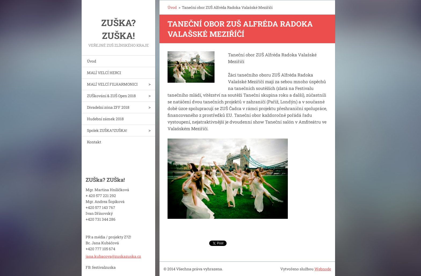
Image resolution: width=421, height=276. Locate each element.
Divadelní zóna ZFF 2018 (108, 107)
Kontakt (94, 141)
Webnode (322, 268)
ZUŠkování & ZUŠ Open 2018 (111, 95)
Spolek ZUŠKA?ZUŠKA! (107, 130)
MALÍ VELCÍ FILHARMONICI (112, 84)
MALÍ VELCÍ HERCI (104, 72)
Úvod (91, 61)
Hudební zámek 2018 (105, 118)
